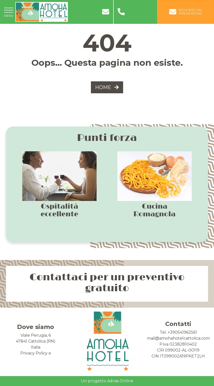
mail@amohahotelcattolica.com (178, 338)
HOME (107, 87)
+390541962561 (182, 332)
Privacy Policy (34, 353)
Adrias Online (120, 381)
